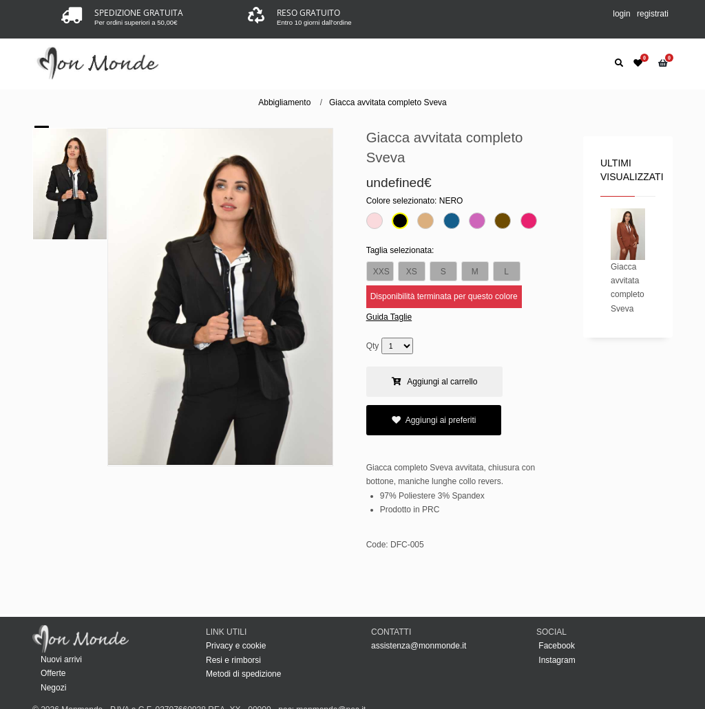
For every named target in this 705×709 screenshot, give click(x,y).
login (621, 14)
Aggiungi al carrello (435, 381)
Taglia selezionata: (400, 250)
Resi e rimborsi (233, 660)
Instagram (556, 660)
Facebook (555, 646)
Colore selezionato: (414, 201)
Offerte (53, 673)
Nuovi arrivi (61, 659)
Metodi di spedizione (243, 674)
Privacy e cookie (236, 646)
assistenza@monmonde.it (418, 646)
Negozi (53, 687)
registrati (653, 14)
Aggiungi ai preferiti (434, 420)
